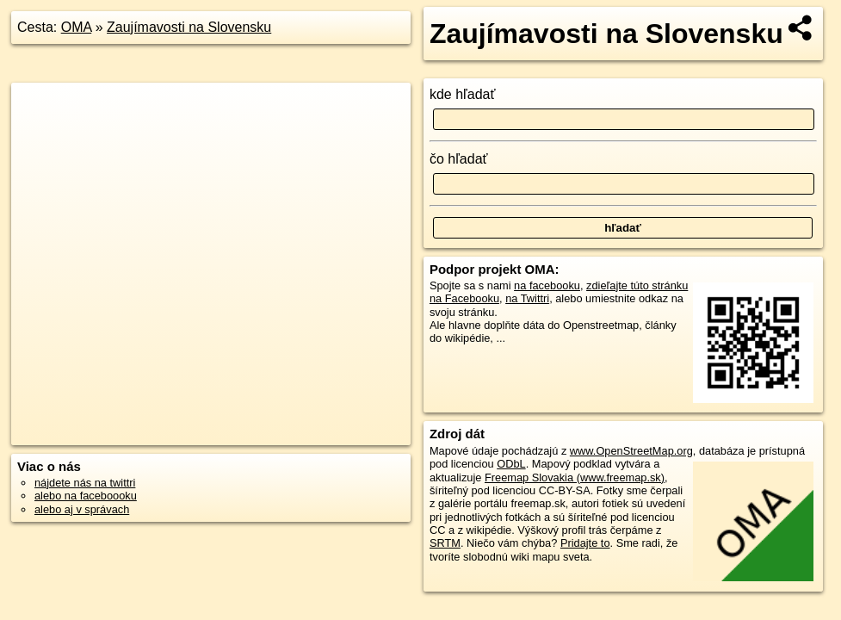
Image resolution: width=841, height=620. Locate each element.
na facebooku (547, 285)
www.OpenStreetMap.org (631, 450)
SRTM (445, 542)
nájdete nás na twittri (84, 482)
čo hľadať (459, 159)
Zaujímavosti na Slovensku (189, 27)
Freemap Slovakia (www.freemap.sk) (575, 477)
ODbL (511, 463)
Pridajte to (585, 542)
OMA (76, 27)
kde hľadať (463, 94)
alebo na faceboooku (85, 495)
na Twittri (527, 298)
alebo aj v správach (81, 509)
